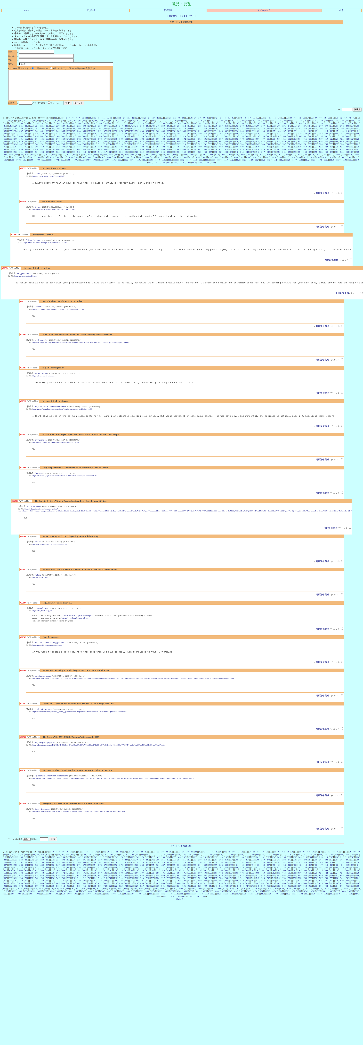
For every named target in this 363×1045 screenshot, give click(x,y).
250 (173, 131)
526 (194, 142)
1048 (134, 163)
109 (148, 126)
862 (173, 155)
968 (16, 160)
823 (326, 152)
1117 (213, 165)
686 (321, 147)
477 (294, 139)
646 (110, 147)
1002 (198, 160)
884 (289, 155)
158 (47, 129)
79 (13, 126)
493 (21, 142)
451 (158, 139)
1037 (64, 163)
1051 (153, 163)
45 (229, 123)
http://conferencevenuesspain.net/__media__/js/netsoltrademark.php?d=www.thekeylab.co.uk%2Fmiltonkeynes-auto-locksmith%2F (80, 725)
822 (321, 152)
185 (189, 129)
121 (210, 126)
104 (122, 126)
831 (10, 155)
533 (231, 142)
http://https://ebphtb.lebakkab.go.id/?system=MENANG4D (45, 249)
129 (252, 126)
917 (105, 158)
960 (331, 158)
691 (347, 147)
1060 (210, 163)
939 (221, 158)
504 (79, 142)
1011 (255, 160)
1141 (150, 168)
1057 (191, 163)
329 (231, 134)
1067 (254, 163)
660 (184, 147)
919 (115, 158)
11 (87, 123)
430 (47, 139)
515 (136, 142)
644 (100, 147)
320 (184, 134)
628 (15, 147)
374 (110, 137)
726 (173, 150)
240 (121, 131)
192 (226, 129)
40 (208, 123)
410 (300, 137)
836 (36, 155)
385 (168, 137)
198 (257, 129)
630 (26, 147)
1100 (107, 165)
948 (268, 158)
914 (89, 158)
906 (47, 158)
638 (68, 147)
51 (254, 123)
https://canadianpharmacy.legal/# (78, 628)
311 (136, 134)
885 (294, 155)
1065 (242, 163)
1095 (75, 165)
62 (299, 123)
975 (53, 160)
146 (342, 126)
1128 (282, 165)
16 (108, 123)
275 (305, 131)
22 (133, 123)
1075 (305, 163)
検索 (341, 10)
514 (131, 142)
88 (50, 126)
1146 (181, 168)
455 (178, 139)
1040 (83, 163)
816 (289, 152)
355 (10, 137)
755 (326, 150)
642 (89, 147)
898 (5, 158)
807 (242, 152)
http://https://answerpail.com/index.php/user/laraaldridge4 (53, 216)
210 (321, 129)
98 (92, 126)
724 (163, 150)
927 (157, 158)
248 (163, 131)
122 (216, 126)
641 (84, 147)
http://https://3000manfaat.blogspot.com (47, 657)
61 (295, 123)
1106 (145, 165)
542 (278, 142)
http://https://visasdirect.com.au (43, 385)
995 (158, 160)
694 (5, 150)
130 (258, 126)
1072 (286, 163)
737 (231, 150)
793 (168, 152)
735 (221, 150)
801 (210, 152)
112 (164, 126)
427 (31, 139)
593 (189, 145)
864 (184, 155)
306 (110, 134)
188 (205, 129)
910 (68, 158)
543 (284, 142)
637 (63, 147)
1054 (172, 163)
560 (15, 145)
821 (315, 152)
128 (247, 126)
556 (352, 142)
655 (158, 147)
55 (270, 123)
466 (236, 139)
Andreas (38, 483)
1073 (292, 163)
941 (231, 158)
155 (31, 129)
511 (115, 142)
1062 (223, 163)
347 (326, 134)
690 (342, 147)
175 (136, 129)
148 (352, 126)
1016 (287, 160)
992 (142, 160)
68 (324, 123)
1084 (6, 165)
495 (31, 142)
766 (26, 152)
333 (252, 134)
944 (247, 158)
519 (157, 142)
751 (305, 150)
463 (221, 139)
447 (136, 139)
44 (224, 123)
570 (68, 145)
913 (84, 158)
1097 (88, 165)
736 (226, 150)
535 (242, 142)
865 (189, 155)
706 (68, 150)
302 (89, 134)
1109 (164, 165)
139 (305, 126)
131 (263, 126)
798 (194, 152)
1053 (165, 163)
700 (37, 150)
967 (11, 160)
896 (352, 155)
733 (210, 150)
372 (100, 137)
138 (300, 126)
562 (26, 145)
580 (121, 145)
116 (184, 126)
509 (105, 142)
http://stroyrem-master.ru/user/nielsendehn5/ (48, 182)
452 (163, 139)
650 (131, 147)
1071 (280, 163)
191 (221, 129)
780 (100, 152)
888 (310, 155)
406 (279, 137)
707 (73, 150)
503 (73, 142)
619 (326, 145)
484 (331, 139)
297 (63, 134)
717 (126, 150)
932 (184, 158)
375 (115, 137)
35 (187, 123)
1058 (197, 163)
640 (79, 147)
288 (15, 134)
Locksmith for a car (43, 722)
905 (42, 158)
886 (299, 155)
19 (120, 123)
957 (315, 158)
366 (68, 137)
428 (36, 139)
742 (257, 150)
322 (194, 134)
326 (215, 134)
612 (289, 145)
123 (221, 126)
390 (194, 137)
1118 (219, 165)
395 (221, 137)
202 (279, 129)
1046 (121, 163)
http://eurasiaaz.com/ (40, 589)
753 (315, 150)
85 (38, 126)
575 (94, 145)
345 (315, 134)
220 (15, 131)
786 (131, 152)
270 (279, 131)
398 (236, 137)
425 (21, 139)
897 (357, 155)
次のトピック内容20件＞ (181, 861)
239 (115, 131)
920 (121, 158)
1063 (229, 163)
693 (357, 147)
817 (294, 152)
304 (100, 134)
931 (178, 158)
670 (236, 147)
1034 (45, 163)
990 (132, 160)
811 (263, 152)
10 (83, 123)
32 (174, 123)
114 (174, 126)
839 (52, 155)
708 (79, 150)
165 (84, 129)
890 (321, 155)
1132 (307, 165)
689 (336, 147)
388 (184, 137)
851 (115, 155)
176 (142, 129)
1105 (139, 165)
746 (278, 150)
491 (10, 142)
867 (200, 155)
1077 (318, 163)
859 (158, 155)
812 (268, 152)
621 (336, 145)
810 (257, 152)
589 (168, 145)
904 (37, 158)
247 (158, 131)
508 (100, 142)
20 (124, 123)
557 (357, 142)
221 (21, 131)
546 (299, 142)
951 (284, 158)
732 (205, 150)
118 (195, 126)
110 (153, 126)
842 (68, 155)
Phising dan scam (33, 247)
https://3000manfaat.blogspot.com (49, 655)
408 (289, 137)
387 (179, 137)
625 (357, 145)
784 (121, 152)
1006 (223, 160)
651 (136, 147)
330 (236, 134)
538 (257, 142)
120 (205, 126)
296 (58, 134)
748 (289, 150)
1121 (238, 165)
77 (4, 126)
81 (21, 126)
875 (242, 155)
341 (294, 134)
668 (226, 147)
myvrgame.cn (41, 449)
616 (310, 145)
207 (305, 129)
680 (289, 147)
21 (129, 123)
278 (321, 131)
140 (310, 126)
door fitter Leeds (34, 517)
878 (257, 155)
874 (236, 155)
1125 (263, 165)
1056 (185, 163)
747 (284, 150)
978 (69, 160)
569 (63, 145)
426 (26, 139)
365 (63, 137)
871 (221, 155)
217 (357, 129)
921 (126, 158)
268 (268, 131)
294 (47, 134)
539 (263, 142)
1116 (207, 165)
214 (342, 129)
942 (236, 158)
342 (299, 134)
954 (299, 158)
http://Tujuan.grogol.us (45, 756)
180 (163, 129)
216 (352, 129)
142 (321, 126)
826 (342, 152)
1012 (261, 160)
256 (205, 131)
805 (231, 152)
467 (242, 139)
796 (184, 152)
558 (5, 145)
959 (326, 158)
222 (26, 131)
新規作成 (91, 10)
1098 (95, 165)
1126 (269, 165)
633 (42, 147)
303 (94, 134)
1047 (127, 163)
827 (347, 152)
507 (94, 142)
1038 (70, 163)
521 (168, 142)
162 (68, 129)
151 (10, 129)
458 (194, 139)
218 (5, 131)
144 (331, 126)
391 (200, 137)
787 (136, 152)
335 (263, 134)
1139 (351, 165)
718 (131, 150)
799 (200, 152)
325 (210, 134)
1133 (313, 165)
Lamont (38, 314)
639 (73, 147)
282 (342, 131)
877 (252, 155)
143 (326, 126)
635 (52, 147)
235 (94, 131)
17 (112, 123)
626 (5, 147)
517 (147, 142)
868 (205, 155)
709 (84, 150)
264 (247, 131)
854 (131, 155)
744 (268, 150)
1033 (38, 163)
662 (194, 147)
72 (341, 123)
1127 (276, 165)
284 (352, 131)
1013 (268, 160)
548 (310, 142)
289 (21, 134)
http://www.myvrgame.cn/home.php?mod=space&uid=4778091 (55, 452)
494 (26, 142)
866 (194, 155)
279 (326, 131)
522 (173, 142)
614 (299, 145)
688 (331, 147)
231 (73, 131)
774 (68, 152)
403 (263, 137)
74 (350, 123)
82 (25, 126)
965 (357, 158)
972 (37, 160)
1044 (108, 163)
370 (89, 137)
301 (84, 134)
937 (210, 158)
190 (215, 129)
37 (195, 123)
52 (258, 123)
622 (342, 145)
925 (147, 158)
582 (131, 145)
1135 (326, 165)
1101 (114, 165)
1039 (77, 163)
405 (273, 137)
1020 (312, 160)
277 (315, 131)
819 (305, 152)
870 (215, 155)
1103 (126, 165)
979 (74, 160)
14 (99, 123)
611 (284, 145)
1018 (299, 160)
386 (173, 137)
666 (215, 147)
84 (34, 126)
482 (321, 139)
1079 (331, 163)
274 (299, 131)
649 (126, 147)
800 (205, 152)
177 (147, 129)
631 (31, 147)
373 (105, 137)
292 (37, 134)
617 (315, 145)
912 (79, 158)
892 (331, 155)
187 (200, 129)
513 (126, 142)
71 (337, 123)
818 (299, 152)
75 (354, 123)
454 (173, 139)
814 (278, 152)
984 (100, 160)
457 (189, 139)
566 (47, 145)
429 (42, 139)
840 (57, 155)
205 (294, 129)
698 (26, 150)
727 (178, 150)
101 (106, 126)
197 (252, 129)
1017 (293, 160)
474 (279, 139)
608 (268, 145)
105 (127, 126)
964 (352, 158)
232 (79, 131)
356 (15, 137)
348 (331, 134)
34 (183, 123)
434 (68, 139)
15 (104, 123)
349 (336, 134)
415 (326, 137)
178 (152, 129)
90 (59, 126)
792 (163, 152)
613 (294, 145)
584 (142, 145)
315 (157, 134)
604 (247, 145)
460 (205, 139)
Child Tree (181, 914)
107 (137, 126)
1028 (7, 163)
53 (262, 123)
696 (15, 150)
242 (131, 131)
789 (147, 152)
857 (147, 155)
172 (121, 129)
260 (226, 131)
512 (121, 142)
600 (226, 145)
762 (5, 152)
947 (263, 158)
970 (27, 160)
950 (278, 158)
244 (142, 131)
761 (357, 150)
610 (279, 145)
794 (173, 152)
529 (210, 142)
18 (116, 123)
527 (200, 142)
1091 (50, 165)
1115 (201, 165)
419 (347, 137)
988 (121, 160)
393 (210, 137)
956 (310, 158)
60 (291, 123)
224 (36, 131)
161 (63, 129)
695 (10, 150)
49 (245, 123)
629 (21, 147)
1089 (37, 165)
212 (331, 129)
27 (154, 123)
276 (310, 131)
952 (289, 158)
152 (15, 129)
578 (110, 145)
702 (47, 150)
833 (21, 155)
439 (94, 139)
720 (142, 150)
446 (131, 139)
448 (142, 139)
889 (315, 155)
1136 (332, 165)
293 (42, 134)
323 (200, 134)
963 (347, 158)
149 (358, 126)
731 (200, 150)
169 (105, 129)
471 (263, 139)
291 (31, 134)
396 (226, 137)
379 (136, 137)
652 (142, 147)
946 (257, 158)
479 (305, 139)
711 (94, 150)
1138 (345, 165)
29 (162, 123)
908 (58, 158)
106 (132, 126)
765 (21, 152)
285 (357, 131)
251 (178, 131)
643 (94, 147)
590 (173, 145)
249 (168, 131)
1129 (288, 165)
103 (116, 126)
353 (357, 134)
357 (21, 137)
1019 (306, 160)
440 (100, 139)
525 (189, 142)
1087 (25, 165)
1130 (294, 165)
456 (184, 139)
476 (289, 139)
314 (152, 134)
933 (189, 158)
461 (210, 139)
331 (242, 134)
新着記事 (168, 10)
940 (226, 158)
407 (284, 137)
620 (331, 145)
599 (221, 145)
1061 (216, 163)
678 (279, 147)
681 (294, 147)
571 (73, 145)
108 (143, 126)
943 (242, 158)
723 (157, 150)
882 (279, 155)
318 (173, 134)
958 (321, 158)
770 (47, 152)
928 (163, 158)
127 (242, 126)
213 (336, 129)
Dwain (37, 213)
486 (342, 139)
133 (273, 126)
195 (242, 129)
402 (257, 137)
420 (352, 137)
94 (75, 126)
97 (88, 126)
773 (63, 152)
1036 (58, 163)
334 (257, 134)
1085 (12, 165)
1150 (206, 168)
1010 (249, 160)
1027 (356, 160)
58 (283, 123)
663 (200, 147)
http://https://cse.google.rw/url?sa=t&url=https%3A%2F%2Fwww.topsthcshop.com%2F (64, 486)
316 (163, 134)
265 (252, 131)
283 (347, 131)
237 (105, 131)
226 (47, 131)
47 (237, 123)
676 (268, 147)
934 (194, 158)
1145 (175, 168)
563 (31, 145)
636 (57, 147)
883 (284, 155)
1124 (257, 165)
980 (79, 160)
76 (358, 123)
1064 (235, 163)
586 (152, 145)
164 (79, 129)
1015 (280, 160)
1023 (331, 160)
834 (26, 155)
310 (131, 134)
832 (15, 155)
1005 (217, 160)
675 (263, 147)
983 (95, 160)
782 (110, 152)
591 (179, 145)
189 (210, 129)
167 (94, 129)
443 (115, 139)
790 (152, 152)
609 (273, 145)
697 (21, 150)
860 (163, 155)
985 (105, 160)
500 (58, 142)
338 (278, 134)
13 (95, 123)
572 (79, 145)
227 (52, 131)
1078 (324, 163)
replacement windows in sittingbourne (51, 790)
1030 (19, 163)
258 (215, 131)
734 (215, 150)
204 (289, 129)
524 (184, 142)
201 (273, 129)
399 (242, 137)
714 (110, 150)
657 (168, 147)
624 (352, 145)
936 (205, 158)
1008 (236, 160)
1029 (13, 163)
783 (115, 152)
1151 (213, 168)
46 (233, 123)
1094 (69, 165)
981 (84, 160)
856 (142, 155)
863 (178, 155)
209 (315, 129)
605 (252, 145)
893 (336, 155)
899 (10, 158)
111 (158, 126)
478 (299, 139)
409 (294, 137)
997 (169, 160)
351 (347, 134)
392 (205, 137)
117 (189, 126)
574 (89, 145)
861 (168, 155)
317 (168, 134)
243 (136, 131)
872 (226, 155)
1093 (63, 165)
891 (326, 155)
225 (42, 131)
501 (63, 142)
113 (169, 126)
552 (331, 142)
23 (137, 123)
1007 (229, 160)
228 (57, 131)
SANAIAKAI (41, 382)
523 (178, 142)
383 (158, 137)
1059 (204, 163)
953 (294, 158)
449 (147, 139)
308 (121, 134)
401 (252, 137)
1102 (120, 165)
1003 (204, 160)
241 (126, 131)
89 (55, 126)
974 (48, 160)
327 (221, 134)
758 (342, 150)
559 (10, 145)
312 (142, 134)
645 (105, 147)
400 (247, 137)
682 (299, 147)
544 (289, 142)
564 (37, 145)
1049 (140, 163)
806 (236, 152)
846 (89, 155)
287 (10, 134)
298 (68, 134)
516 (142, 142)
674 (257, 147)
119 (200, 126)
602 (236, 145)
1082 (349, 163)
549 (315, 142)
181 (168, 129)
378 (131, 137)
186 (194, 129)
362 (47, 137)
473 (273, 139)
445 (126, 139)
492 (15, 142)
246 (152, 131)
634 (47, 147)
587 (158, 145)
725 (168, 150)
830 (5, 155)
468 (247, 139)
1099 (101, 165)
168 (100, 129)
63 (304, 123)
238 (110, 131)
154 (26, 129)
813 (273, 152)
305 (105, 134)
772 (58, 152)
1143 (163, 168)
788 (142, 152)
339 (284, 134)
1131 (301, 165)
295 (52, 134)
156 (37, 129)
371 (94, 137)
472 (268, 139)
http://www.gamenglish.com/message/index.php (49, 555)
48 (241, 123)
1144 (169, 168)
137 (294, 126)
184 (184, 129)
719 (136, 150)
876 (247, 155)
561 (21, 145)
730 (194, 150)
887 (305, 155)
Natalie (38, 586)
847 (94, 155)
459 (200, 139)
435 (73, 139)
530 (215, 142)
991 (137, 160)
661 (189, 147)
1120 (232, 165)
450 (152, 139)
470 (257, 139)
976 (58, 160)
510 (110, 142)
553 (336, 142)
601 (231, 145)
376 (121, 137)
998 (174, 160)
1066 (248, 163)
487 (347, 139)
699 (31, 150)
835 (31, 155)
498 (47, 142)
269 (273, 131)
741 (252, 150)
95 (80, 126)
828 (352, 152)
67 (320, 123)
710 (89, 150)
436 (79, 139)
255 (200, 131)
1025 (344, 160)
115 (179, 126)
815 (284, 152)
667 (221, 147)
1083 (356, 163)
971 (32, 160)
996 (163, 160)
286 (5, 134)
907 (52, 158)
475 (284, 139)
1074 (299, 163)
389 (189, 137)
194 (236, 129)
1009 (242, 160)
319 (178, 134)
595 (200, 145)
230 (68, 131)
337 (273, 134)
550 (321, 142)
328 (226, 134)
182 (173, 129)
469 (252, 139)
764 (15, 152)
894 (342, 155)
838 (47, 155)
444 (121, 139)
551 (326, 142)
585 (147, 145)
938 (215, 158)
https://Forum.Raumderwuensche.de (50, 416)
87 (46, 126)
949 (273, 158)
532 (226, 142)
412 (310, 137)
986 (111, 160)
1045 (115, 163)
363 (52, 137)
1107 (151, 165)
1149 (200, 168)
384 (163, 137)
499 (52, 142)
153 (21, 129)
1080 (337, 163)
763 (10, 152)
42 (216, 123)
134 (279, 126)
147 (347, 126)
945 (252, 158)
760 (352, 150)
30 (166, 123)
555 (347, 142)
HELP (26, 10)
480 (310, 139)
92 (67, 126)
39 (204, 123)
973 (42, 160)
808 (247, 152)
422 (5, 139)
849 (105, 155)
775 (73, 152)
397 (231, 137)
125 (231, 126)
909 (63, 158)
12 (91, 123)
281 (336, 131)
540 (268, 142)
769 (42, 152)
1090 (44, 165)
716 (121, 150)
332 (247, 134)
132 (268, 126)
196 (247, 129)
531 (221, 142)
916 (100, 158)
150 (5, 129)
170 (110, 129)
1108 (157, 165)
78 (9, 126)
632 (36, 147)
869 (210, 155)
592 (184, 145)
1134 (319, 165)
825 (336, 152)
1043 (102, 163)
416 (331, 137)
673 (252, 147)
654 (152, 147)
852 (121, 155)
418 (342, 137)
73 (345, 123)
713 (105, 150)
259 (221, 131)
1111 (176, 165)
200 (268, 129)
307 (115, 134)
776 (79, 152)
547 (305, 142)
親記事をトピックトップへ (181, 16)
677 (273, 147)
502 (68, 142)
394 (215, 137)
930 (173, 158)
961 (336, 158)
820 (310, 152)
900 (15, 158)
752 (310, 150)
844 (79, 155)
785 (126, 152)
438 (89, 139)
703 (52, 150)
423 (10, 139)
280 (331, 131)
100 (101, 126)
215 (347, 129)
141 (315, 126)
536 (247, 142)
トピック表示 (264, 10)
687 (326, 147)
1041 (89, 163)
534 (236, 142)
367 (73, 137)
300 (79, 134)
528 (205, 142)
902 (26, 158)
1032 (32, 163)
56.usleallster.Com (43, 688)
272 (289, 131)
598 (215, 145)
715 (115, 150)
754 (321, 150)
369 (84, 137)
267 (263, 131)
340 (289, 134)
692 (352, 147)
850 (110, 155)
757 (336, 150)
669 (231, 147)
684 (310, 147)
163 (73, 129)
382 (152, 137)
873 (231, 155)
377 (126, 137)
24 (141, 123)
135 (284, 126)
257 (210, 131)
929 (168, 158)
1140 (357, 165)
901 (21, 158)
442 (110, 139)
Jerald (37, 179)
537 (252, 142)
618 (321, 145)
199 (263, 129)
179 (158, 129)
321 (189, 134)
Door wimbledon (42, 823)
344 (310, 134)
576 (100, 145)
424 (15, 139)
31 (170, 123)
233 (84, 131)
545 (294, 142)
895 (347, 155)
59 (287, 123)
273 (294, 131)
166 (89, 129)
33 (178, 123)
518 (152, 142)
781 (105, 152)
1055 (178, 163)
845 (84, 155)
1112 (182, 165)
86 (42, 126)
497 (42, 142)
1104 (132, 165)
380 (142, 137)
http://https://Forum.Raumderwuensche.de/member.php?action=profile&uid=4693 (62, 418)
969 (21, 160)
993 (148, 160)
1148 (194, 168)
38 (199, 123)
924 (142, 158)
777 (84, 152)
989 (127, 160)
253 (189, 131)
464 (226, 139)
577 (105, 145)
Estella (37, 553)
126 (237, 126)
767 (31, 152)
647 (115, 147)
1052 (159, 163)
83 (29, 126)
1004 (211, 160)
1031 (26, 163)
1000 (185, 160)
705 (63, 150)
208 (310, 129)
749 (294, 150)
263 (242, 131)
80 (17, 126)
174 (131, 129)
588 (163, 145)
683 (305, 147)
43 (220, 123)
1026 (350, 160)
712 (100, 150)
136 (289, 126)
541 (273, 142)
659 (178, 147)
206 (300, 129)
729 (189, 150)
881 (273, 155)
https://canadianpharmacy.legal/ (75, 630)
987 (116, 160)
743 (263, 150)
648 (121, 147)
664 (205, 147)
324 (205, 134)
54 (266, 123)
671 (242, 147)
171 (115, 129)
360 (37, 137)
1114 (195, 165)
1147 (188, 168)
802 (215, 152)
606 (257, 145)
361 (42, 137)
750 (299, 150)
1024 (337, 160)
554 (342, 142)
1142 (156, 168)
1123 (251, 165)
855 (136, 155)
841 (63, 155)
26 (149, 123)
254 (194, 131)
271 (284, 131)
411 (305, 137)
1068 (261, 163)
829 (357, 152)
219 (10, 131)
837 (42, 155)
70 (333, 123)
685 (315, 147)
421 (357, 137)
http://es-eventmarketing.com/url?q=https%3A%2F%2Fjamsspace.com (58, 317)
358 (26, 137)
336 (268, 134)
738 (236, 150)
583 (136, 145)
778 (89, 152)
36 (191, 123)
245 (147, 131)
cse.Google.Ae (41, 348)
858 (152, 155)
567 (52, 145)
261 (231, 131)
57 (279, 123)
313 (147, 134)
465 (231, 139)
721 (147, 150)
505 (84, 142)
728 (184, 150)
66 (316, 123)
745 (273, 150)
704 (58, 150)
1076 (311, 163)
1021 (318, 160)
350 (342, 134)
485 (336, 139)
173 (126, 129)
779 (94, 152)
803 (221, 152)
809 (252, 152)
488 (352, 139)
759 (347, 150)
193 (231, 129)
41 (212, 123)
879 (263, 155)
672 (247, 147)
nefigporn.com (23, 281)
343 (305, 134)
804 (226, 152)
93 (71, 126)
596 (205, 145)
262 (236, 131)
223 (31, 131)
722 (152, 150)
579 (115, 145)
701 (42, 150)
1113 (188, 165)
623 (347, 145)
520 (163, 142)
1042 (96, 163)
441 (105, 139)
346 (321, 134)
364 (58, 137)
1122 (244, 165)
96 (84, 126)
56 (275, 123)
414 (321, 137)
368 (79, 137)
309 (126, 134)
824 (331, 152)
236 (100, 131)
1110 (170, 165)
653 (147, 147)
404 (268, 137)
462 (215, 139)
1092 (56, 165)
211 (326, 129)
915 (94, 158)
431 (52, 139)
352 (352, 134)
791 (158, 152)
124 (226, 126)
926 (152, 158)
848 (100, 155)
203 (284, 129)
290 (26, 134)
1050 (146, 163)
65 (312, 123)
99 (96, 126)
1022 (325, 160)
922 (131, 158)
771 (52, 152)
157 (42, 129)
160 (58, 129)
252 (184, 131)
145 (337, 126)
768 (37, 152)
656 (163, 147)
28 (158, 123)
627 (10, 147)
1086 (18, 165)
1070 (273, 163)
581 (126, 145)
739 (242, 150)
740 (247, 150)
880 (268, 155)
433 (63, 139)
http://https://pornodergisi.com (25, 283)
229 (63, 131)
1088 (31, 165)
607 (263, 145)
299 (73, 134)
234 (89, 131)
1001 (191, 160)
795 (179, 152)
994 (153, 160)
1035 (51, 163)
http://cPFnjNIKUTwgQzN (42, 623)
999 (179, 160)
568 (58, 145)
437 (84, 139)
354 (5, 137)
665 (210, 147)
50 (250, 123)
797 (189, 152)
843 (73, 155)
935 (200, 158)
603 (242, 145)
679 (284, 147)
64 (308, 123)
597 (210, 145)
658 (173, 147)
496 (37, 142)
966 (6, 160)
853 (126, 155)
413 (315, 137)
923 (136, 158)
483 (326, 139)
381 (147, 137)
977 (63, 160)
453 (168, 139)
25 (145, 123)
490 (5, 142)
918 (110, 158)
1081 (343, 163)
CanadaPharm (41, 620)
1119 (226, 165)
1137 (338, 165)
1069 (267, 163)
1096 (82, 165)
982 (90, 160)
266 (257, 131)
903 (31, 158)
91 (63, 126)
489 (357, 139)
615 (305, 145)
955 (305, 158)
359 (31, 137)
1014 (274, 160)
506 (89, 142)
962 (342, 158)
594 (194, 145)
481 (315, 139)
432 (57, 139)
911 (73, 158)
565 (42, 145)
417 (336, 137)
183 (179, 129)
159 (52, 129)
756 (331, 150)
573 (84, 145)
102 (111, 126)
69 (329, 123)
